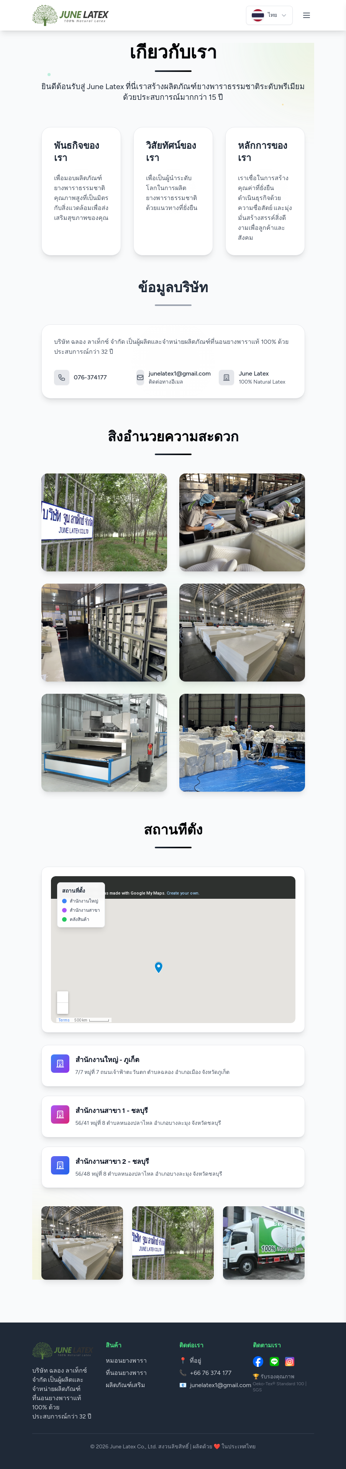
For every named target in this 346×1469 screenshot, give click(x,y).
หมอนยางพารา (126, 1360)
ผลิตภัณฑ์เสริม (125, 1385)
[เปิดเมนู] (306, 15)
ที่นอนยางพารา (126, 1372)
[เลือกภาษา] (269, 15)
